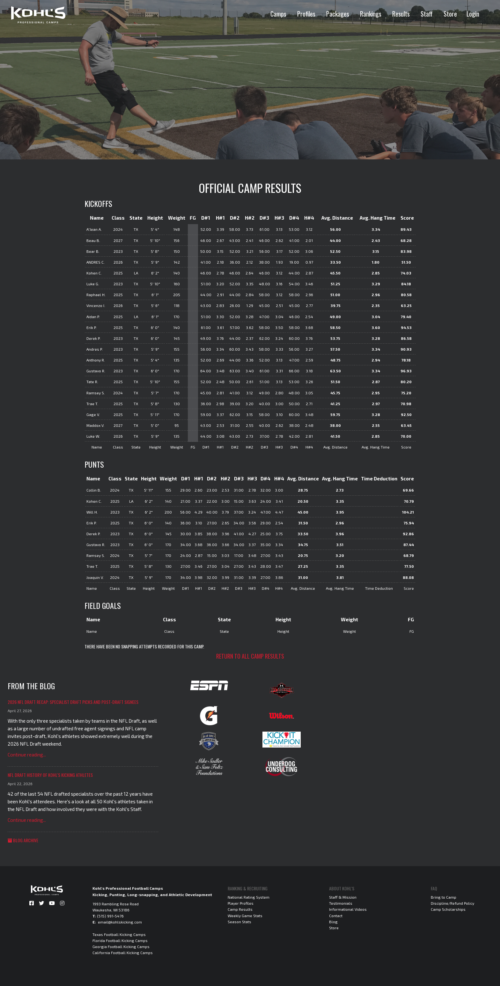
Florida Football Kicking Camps (120, 940)
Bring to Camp (443, 897)
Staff (427, 13)
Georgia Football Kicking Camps (121, 946)
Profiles (306, 13)
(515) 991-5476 (110, 916)
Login (473, 13)
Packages (337, 13)
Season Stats (239, 921)
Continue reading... (27, 754)
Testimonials (340, 903)
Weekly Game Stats (245, 915)
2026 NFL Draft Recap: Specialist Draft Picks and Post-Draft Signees (73, 701)
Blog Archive (23, 840)
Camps (278, 13)
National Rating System (248, 897)
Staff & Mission (343, 897)
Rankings (370, 13)
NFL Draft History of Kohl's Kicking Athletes (50, 774)
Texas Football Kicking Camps (119, 934)
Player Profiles (241, 903)
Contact (335, 915)
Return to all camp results (250, 656)
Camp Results (240, 909)
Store (450, 13)
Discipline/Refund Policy (452, 903)
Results (401, 13)
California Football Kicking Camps (122, 952)
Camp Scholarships (448, 909)
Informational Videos (348, 909)
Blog (333, 921)
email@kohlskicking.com (120, 922)
